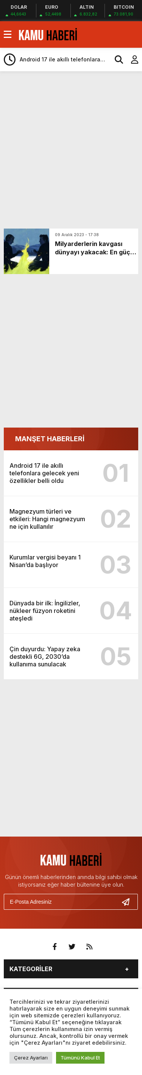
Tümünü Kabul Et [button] (80, 1058)
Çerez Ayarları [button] (31, 1058)
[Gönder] (129, 902)
